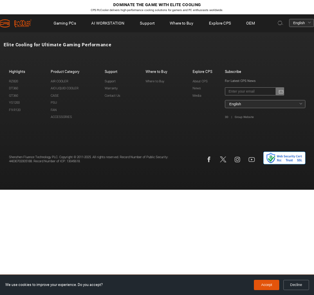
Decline (296, 285)
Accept (266, 285)
